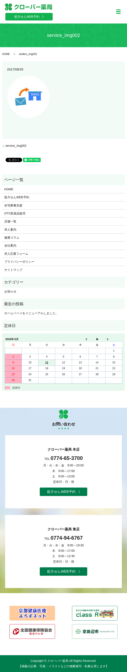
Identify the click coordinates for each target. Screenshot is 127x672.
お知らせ (10, 291)
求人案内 (10, 229)
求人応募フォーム (16, 253)
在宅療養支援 (13, 205)
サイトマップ (13, 270)
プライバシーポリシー (19, 261)
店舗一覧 (10, 221)
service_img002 (15, 145)
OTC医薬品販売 (15, 213)
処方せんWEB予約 (16, 197)
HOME (6, 54)
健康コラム (11, 237)
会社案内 (10, 245)
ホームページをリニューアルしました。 (31, 313)
